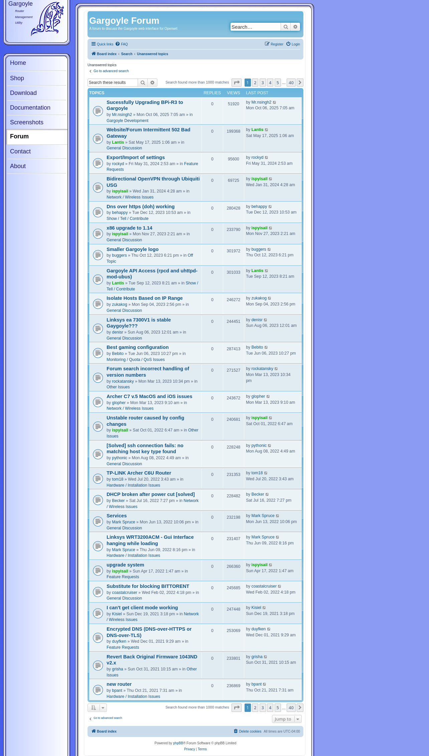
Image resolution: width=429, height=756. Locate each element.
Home (18, 62)
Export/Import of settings (136, 157)
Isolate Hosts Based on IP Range (145, 298)
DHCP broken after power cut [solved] (151, 494)
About (18, 166)
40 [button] (291, 83)
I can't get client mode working (142, 607)
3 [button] (263, 83)
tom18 (117, 479)
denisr (117, 332)
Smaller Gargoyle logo (133, 249)
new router (119, 684)
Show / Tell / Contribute (128, 218)
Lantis (118, 142)
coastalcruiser (124, 592)
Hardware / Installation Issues (133, 485)
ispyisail (120, 191)
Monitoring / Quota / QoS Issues (136, 359)
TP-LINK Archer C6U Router (139, 473)
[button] (237, 83)
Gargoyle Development (127, 120)
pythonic (119, 458)
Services (117, 515)
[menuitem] (121, 44)
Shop (17, 78)
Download (23, 93)
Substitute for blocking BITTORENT (148, 586)
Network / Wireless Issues (130, 197)
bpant (117, 690)
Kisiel (117, 614)
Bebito (118, 353)
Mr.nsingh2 (122, 114)
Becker (118, 500)
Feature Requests (123, 577)
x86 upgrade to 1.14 (129, 228)
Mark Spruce (123, 522)
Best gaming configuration (138, 347)
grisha (117, 669)
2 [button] (255, 83)
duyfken (119, 641)
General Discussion (124, 148)
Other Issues (118, 387)
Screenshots (26, 122)
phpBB (178, 743)
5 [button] (278, 83)
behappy (120, 212)
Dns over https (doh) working (141, 206)
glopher (119, 402)
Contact (20, 151)
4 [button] (270, 83)
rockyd (118, 163)
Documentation (30, 107)
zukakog (119, 304)
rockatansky (123, 381)
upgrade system (125, 565)
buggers (119, 255)
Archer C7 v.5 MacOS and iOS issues (149, 396)
